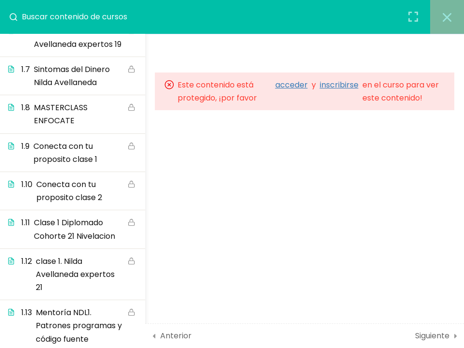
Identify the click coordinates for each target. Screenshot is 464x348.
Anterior (176, 335)
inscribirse (339, 84)
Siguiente (432, 335)
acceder (291, 84)
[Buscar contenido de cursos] (17, 17)
